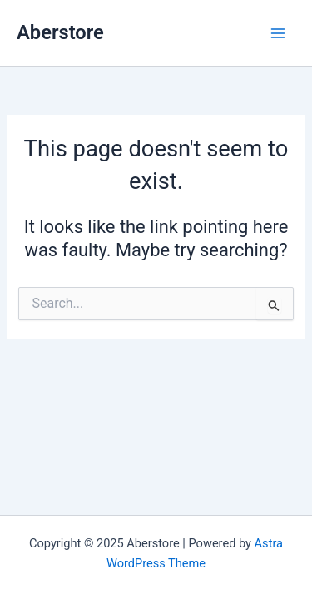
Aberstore (60, 32)
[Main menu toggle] (277, 33)
